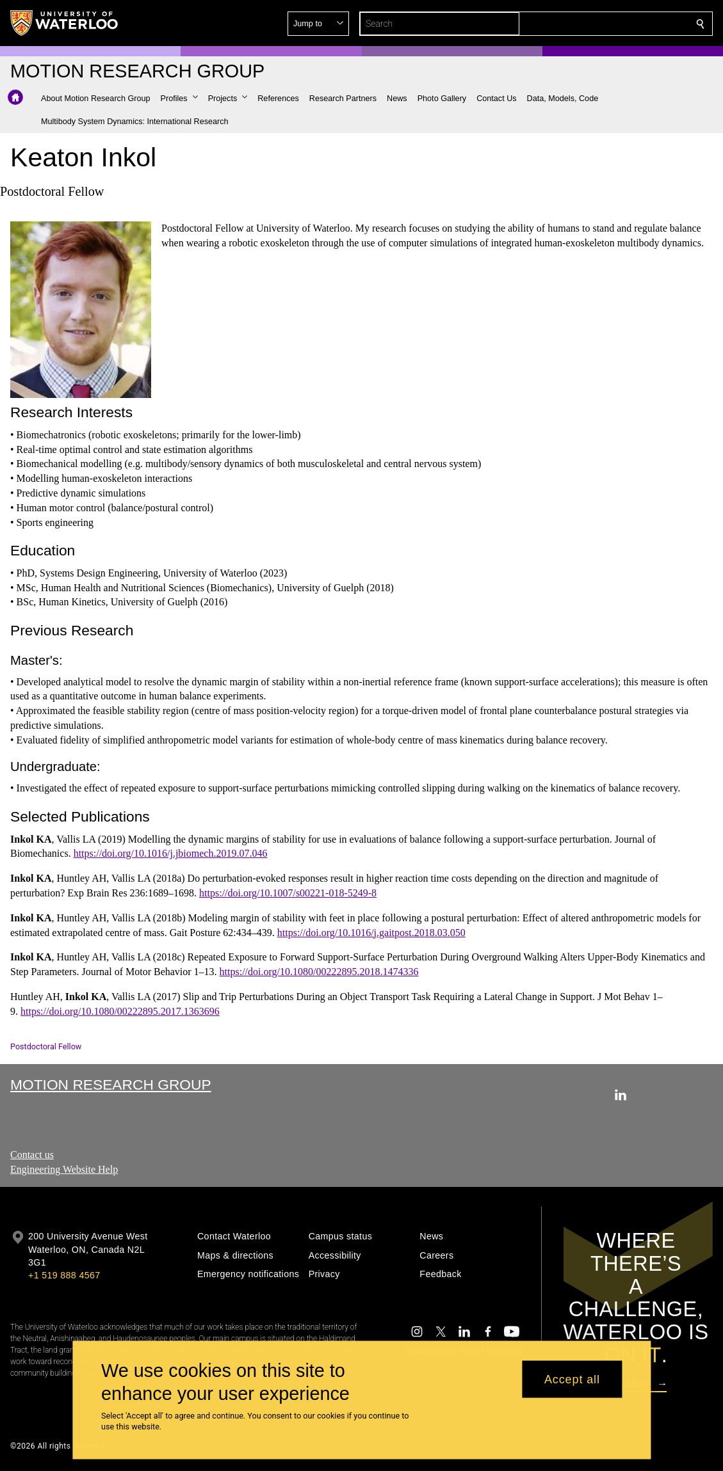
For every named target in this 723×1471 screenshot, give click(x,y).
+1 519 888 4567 (64, 1275)
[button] (608, 23)
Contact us (32, 1154)
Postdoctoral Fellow (45, 1046)
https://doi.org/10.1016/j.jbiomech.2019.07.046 (171, 853)
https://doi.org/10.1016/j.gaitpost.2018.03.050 (371, 931)
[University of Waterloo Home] (64, 23)
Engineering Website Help (64, 1169)
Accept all (572, 1378)
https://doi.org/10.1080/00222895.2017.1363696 (120, 1010)
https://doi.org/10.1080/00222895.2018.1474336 (319, 971)
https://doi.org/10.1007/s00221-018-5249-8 (288, 892)
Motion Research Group (110, 1084)
